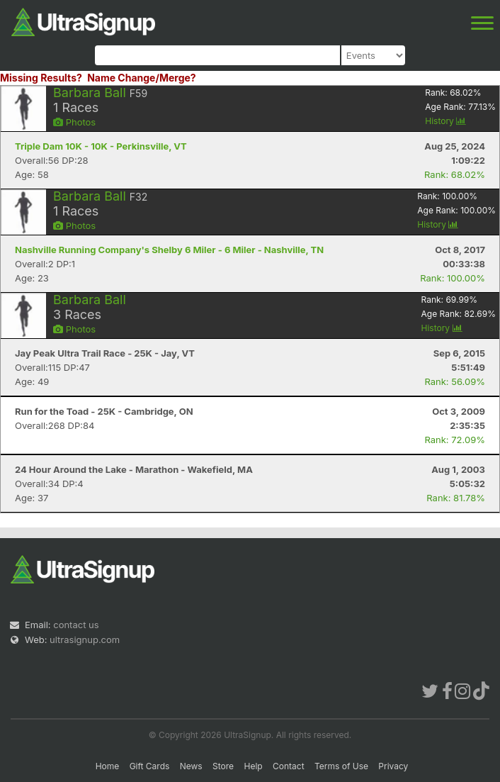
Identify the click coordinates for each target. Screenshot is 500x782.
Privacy (393, 766)
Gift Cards (150, 766)
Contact (289, 766)
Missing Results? (41, 78)
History (445, 121)
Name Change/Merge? (141, 78)
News (191, 766)
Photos (74, 122)
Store (223, 766)
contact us (75, 624)
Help (253, 766)
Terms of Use (341, 766)
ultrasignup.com (85, 639)
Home (108, 766)
